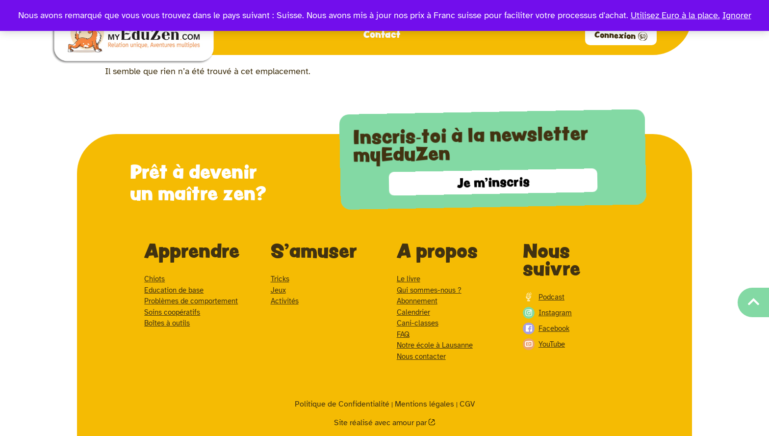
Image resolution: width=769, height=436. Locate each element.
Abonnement (417, 301)
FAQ (403, 334)
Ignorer (736, 15)
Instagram (547, 313)
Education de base (174, 290)
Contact (381, 33)
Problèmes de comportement (191, 301)
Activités (285, 301)
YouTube (544, 344)
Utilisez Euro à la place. (675, 15)
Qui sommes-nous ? (429, 290)
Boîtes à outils (167, 323)
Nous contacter (421, 356)
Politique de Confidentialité (342, 404)
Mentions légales (424, 404)
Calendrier (413, 312)
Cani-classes (417, 323)
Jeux (278, 290)
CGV (467, 404)
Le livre (408, 278)
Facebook (546, 328)
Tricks (280, 278)
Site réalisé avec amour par (381, 423)
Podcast (543, 297)
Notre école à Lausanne (435, 345)
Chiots (154, 278)
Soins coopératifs (172, 312)
